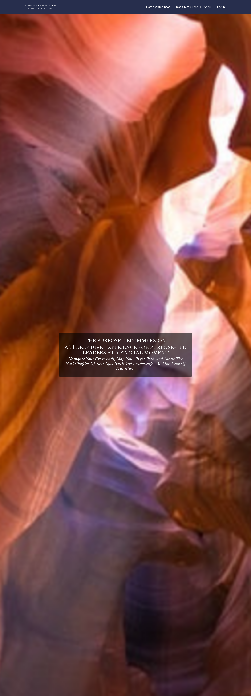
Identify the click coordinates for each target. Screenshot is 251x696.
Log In (221, 6)
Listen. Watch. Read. (159, 6)
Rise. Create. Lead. (188, 6)
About (209, 6)
